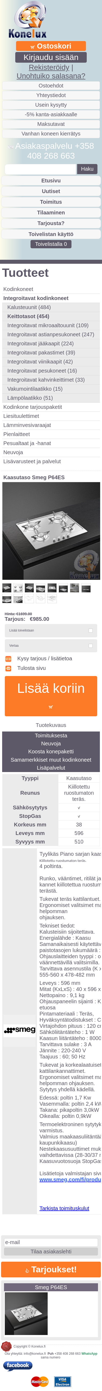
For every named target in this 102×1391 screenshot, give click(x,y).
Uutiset (51, 191)
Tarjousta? (51, 223)
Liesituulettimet (21, 416)
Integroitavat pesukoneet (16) (42, 371)
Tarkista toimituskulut (64, 1208)
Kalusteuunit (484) (29, 307)
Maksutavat (51, 124)
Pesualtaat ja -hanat (27, 443)
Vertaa (14, 645)
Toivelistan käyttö (51, 234)
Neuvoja (13, 452)
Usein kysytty (51, 105)
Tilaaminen (51, 212)
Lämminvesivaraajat (27, 425)
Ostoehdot (51, 86)
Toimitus (51, 202)
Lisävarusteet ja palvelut (32, 461)
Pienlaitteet (16, 434)
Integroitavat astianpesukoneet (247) (51, 334)
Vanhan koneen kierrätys (51, 134)
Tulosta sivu (25, 668)
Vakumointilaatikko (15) (35, 389)
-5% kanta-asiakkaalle (51, 114)
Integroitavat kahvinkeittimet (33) (46, 380)
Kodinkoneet (18, 289)
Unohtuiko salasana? (51, 76)
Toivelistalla (51, 244)
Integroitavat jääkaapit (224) (40, 343)
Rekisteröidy (49, 67)
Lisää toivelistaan (21, 630)
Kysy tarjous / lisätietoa (38, 658)
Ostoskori (51, 46)
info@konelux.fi (35, 1354)
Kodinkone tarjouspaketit (32, 407)
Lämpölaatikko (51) (30, 398)
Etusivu (51, 180)
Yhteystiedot (51, 95)
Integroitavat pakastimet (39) (41, 352)
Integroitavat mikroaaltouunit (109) (48, 325)
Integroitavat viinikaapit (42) (40, 362)
